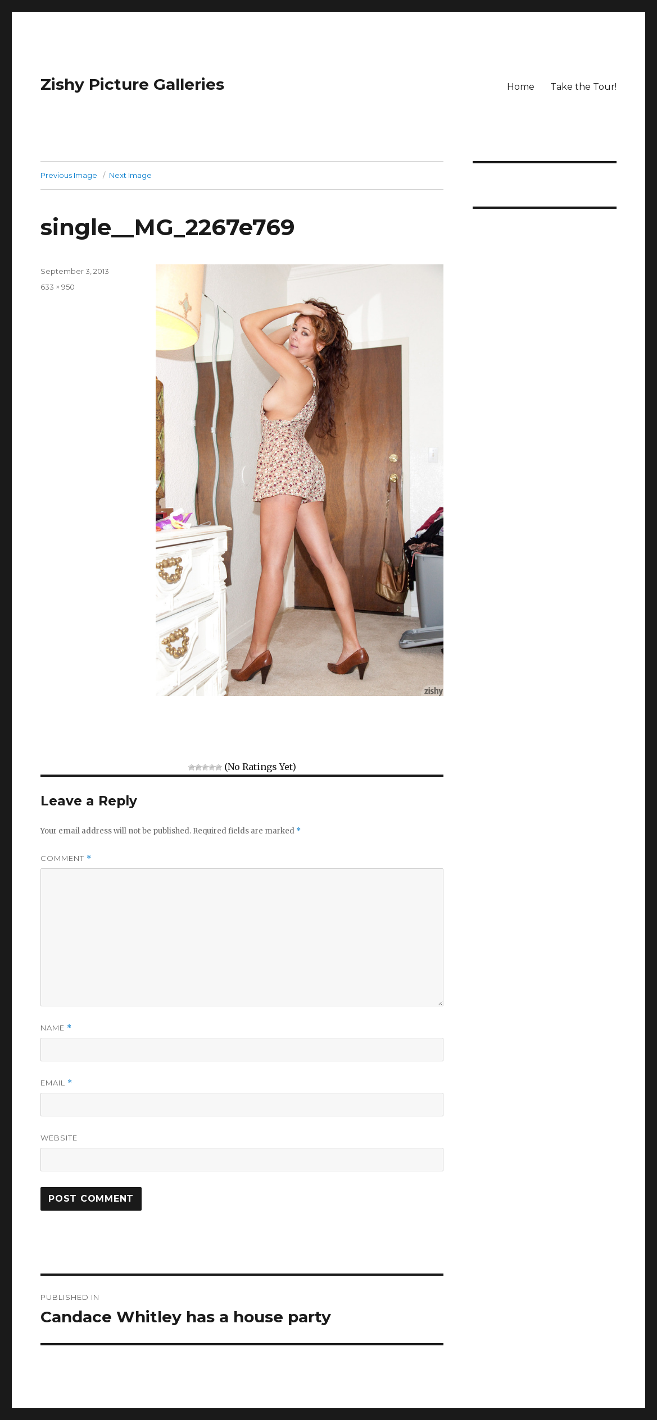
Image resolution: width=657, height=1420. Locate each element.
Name (56, 1028)
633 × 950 (57, 286)
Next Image (130, 175)
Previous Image (68, 175)
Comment (66, 858)
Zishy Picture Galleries (132, 84)
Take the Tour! (583, 86)
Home (520, 86)
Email (56, 1083)
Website (59, 1137)
